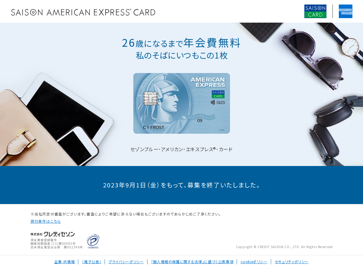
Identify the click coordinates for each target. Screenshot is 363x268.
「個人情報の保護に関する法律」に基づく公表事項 (192, 261)
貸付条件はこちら (46, 221)
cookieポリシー (254, 261)
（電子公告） (91, 261)
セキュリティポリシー (292, 261)
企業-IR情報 (64, 261)
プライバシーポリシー (126, 261)
